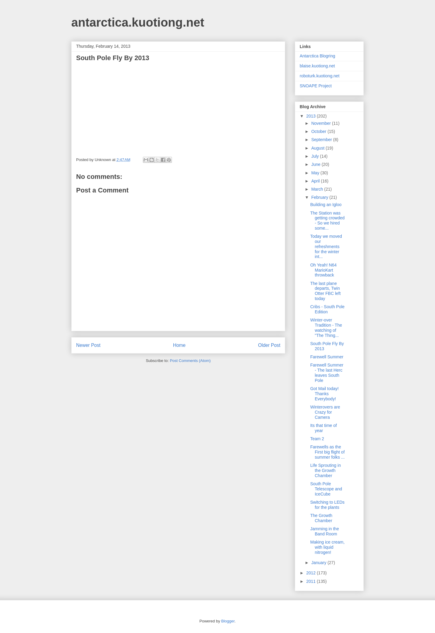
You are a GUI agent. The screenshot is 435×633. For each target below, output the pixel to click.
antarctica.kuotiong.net (137, 22)
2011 (311, 581)
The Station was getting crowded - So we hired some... (327, 221)
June (316, 164)
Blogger (227, 621)
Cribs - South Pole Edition (327, 309)
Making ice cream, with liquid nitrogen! (327, 547)
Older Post (269, 345)
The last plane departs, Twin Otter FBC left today (325, 291)
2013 (311, 116)
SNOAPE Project (316, 85)
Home (179, 345)
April (316, 181)
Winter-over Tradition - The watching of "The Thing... (326, 327)
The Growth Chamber (321, 518)
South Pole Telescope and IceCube (326, 488)
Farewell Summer (326, 356)
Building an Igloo (326, 204)
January (319, 562)
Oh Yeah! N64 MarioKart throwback (323, 270)
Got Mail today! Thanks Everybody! (324, 393)
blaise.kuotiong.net (317, 65)
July (315, 156)
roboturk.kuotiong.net (320, 75)
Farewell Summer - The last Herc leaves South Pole (326, 373)
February (320, 197)
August (318, 148)
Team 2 (317, 438)
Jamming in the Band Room (324, 531)
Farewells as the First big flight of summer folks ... (327, 452)
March (317, 189)
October (319, 131)
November (321, 123)
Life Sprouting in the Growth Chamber (325, 470)
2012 (311, 572)
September (322, 139)
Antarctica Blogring (317, 55)
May (315, 172)
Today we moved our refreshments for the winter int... (326, 246)
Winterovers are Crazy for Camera (325, 412)
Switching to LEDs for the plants (327, 505)
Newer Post (88, 345)
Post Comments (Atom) (190, 360)
